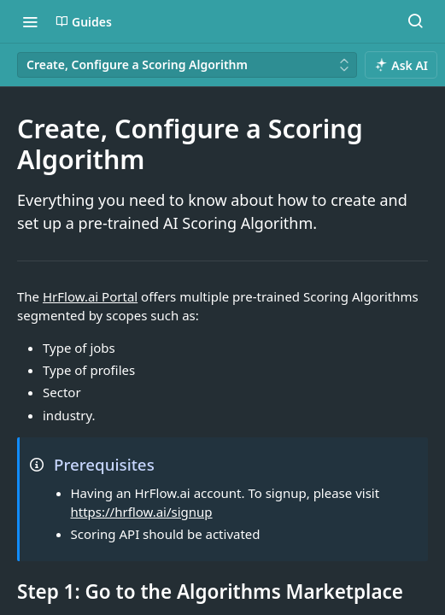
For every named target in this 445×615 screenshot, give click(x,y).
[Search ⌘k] (415, 21)
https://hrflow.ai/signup (142, 511)
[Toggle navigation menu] (30, 21)
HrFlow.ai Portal (90, 296)
